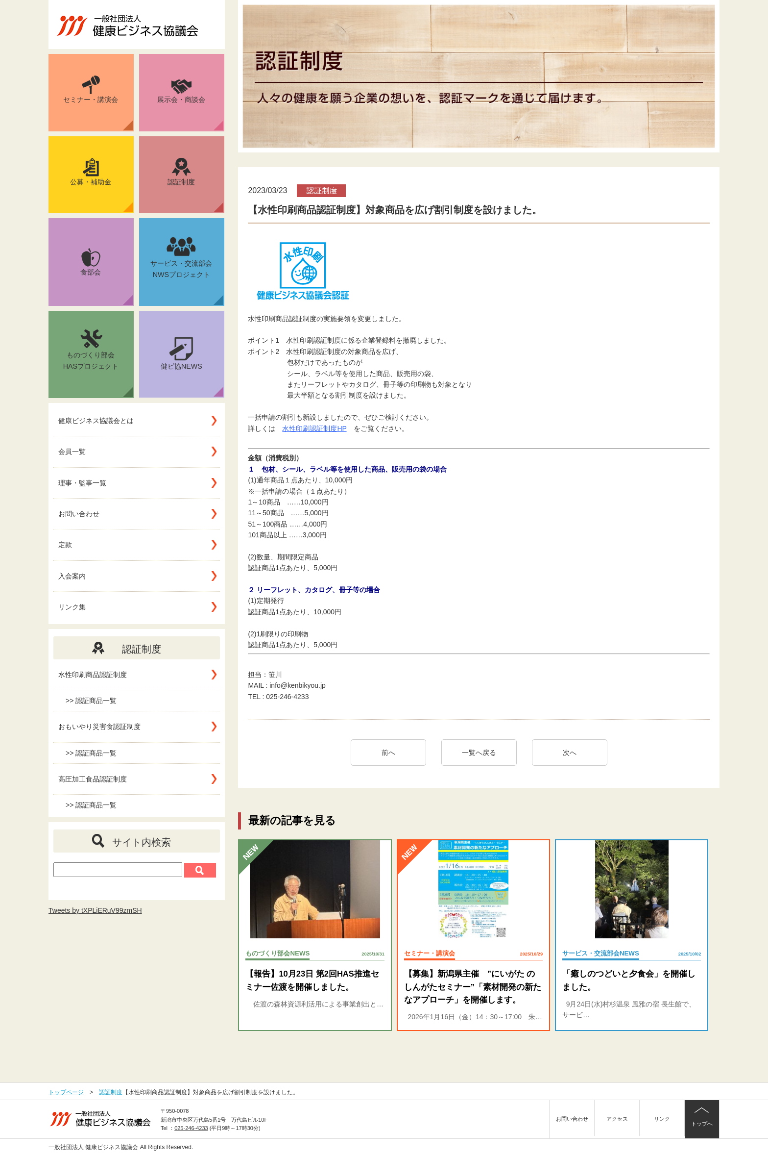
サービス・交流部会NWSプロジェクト (186, 270)
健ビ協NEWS (192, 367)
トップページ (66, 1092)
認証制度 (195, 185)
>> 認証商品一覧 (91, 700)
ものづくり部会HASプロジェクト (98, 362)
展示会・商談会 (190, 104)
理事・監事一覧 (82, 483)
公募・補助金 (101, 185)
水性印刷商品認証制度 (92, 675)
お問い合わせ (78, 514)
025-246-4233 (191, 1128)
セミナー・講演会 (98, 102)
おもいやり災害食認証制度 (99, 726)
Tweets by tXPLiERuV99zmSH (95, 910)
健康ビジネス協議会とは (96, 421)
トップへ (702, 1124)
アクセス (617, 1119)
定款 (65, 545)
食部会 (106, 276)
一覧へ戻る (479, 752)
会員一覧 (72, 451)
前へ (388, 752)
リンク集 (72, 607)
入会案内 (72, 576)
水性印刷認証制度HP (314, 428)
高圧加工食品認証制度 (92, 779)
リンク (662, 1119)
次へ (573, 752)
